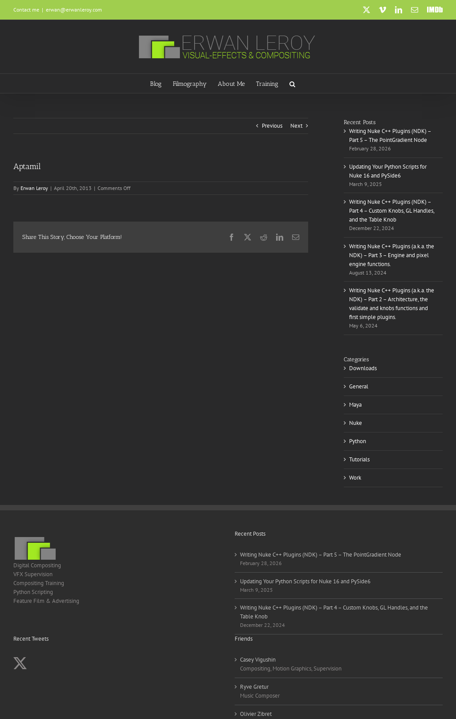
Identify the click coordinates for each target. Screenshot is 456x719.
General (358, 386)
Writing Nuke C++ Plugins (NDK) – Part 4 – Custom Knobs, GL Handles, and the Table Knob (391, 210)
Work (355, 477)
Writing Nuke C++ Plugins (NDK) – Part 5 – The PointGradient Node (320, 554)
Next (296, 125)
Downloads (363, 368)
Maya (355, 404)
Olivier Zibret (256, 714)
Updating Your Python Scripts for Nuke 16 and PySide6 (305, 581)
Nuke (355, 423)
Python (357, 441)
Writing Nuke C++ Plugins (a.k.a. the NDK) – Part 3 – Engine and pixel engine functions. (391, 255)
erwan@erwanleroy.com (74, 9)
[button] (292, 83)
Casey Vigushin (258, 659)
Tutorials (359, 459)
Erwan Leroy (34, 188)
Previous (272, 125)
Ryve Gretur (254, 687)
